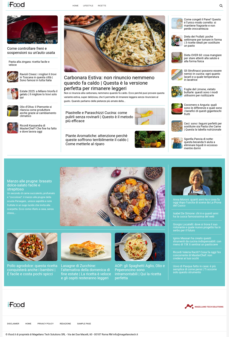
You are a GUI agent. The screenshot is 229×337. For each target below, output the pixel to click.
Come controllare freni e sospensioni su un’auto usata (31, 50)
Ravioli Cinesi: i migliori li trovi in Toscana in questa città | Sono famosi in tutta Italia (38, 77)
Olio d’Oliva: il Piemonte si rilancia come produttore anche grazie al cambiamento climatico (38, 111)
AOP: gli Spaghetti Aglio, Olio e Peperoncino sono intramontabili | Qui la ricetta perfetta (140, 272)
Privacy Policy (45, 323)
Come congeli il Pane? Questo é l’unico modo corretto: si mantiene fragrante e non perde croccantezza (202, 24)
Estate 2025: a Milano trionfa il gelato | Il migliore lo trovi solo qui (38, 94)
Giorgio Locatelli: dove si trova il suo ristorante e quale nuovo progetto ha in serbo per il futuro (197, 227)
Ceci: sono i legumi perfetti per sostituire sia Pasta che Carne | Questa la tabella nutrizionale (203, 126)
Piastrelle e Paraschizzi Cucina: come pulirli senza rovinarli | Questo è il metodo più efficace (99, 117)
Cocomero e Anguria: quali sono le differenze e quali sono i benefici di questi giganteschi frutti (203, 109)
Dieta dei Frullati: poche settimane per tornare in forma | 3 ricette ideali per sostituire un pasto (203, 41)
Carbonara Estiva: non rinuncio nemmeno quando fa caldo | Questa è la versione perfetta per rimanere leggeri (109, 83)
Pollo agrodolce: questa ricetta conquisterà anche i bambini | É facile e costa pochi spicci (32, 270)
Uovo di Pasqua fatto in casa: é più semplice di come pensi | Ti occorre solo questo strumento (195, 269)
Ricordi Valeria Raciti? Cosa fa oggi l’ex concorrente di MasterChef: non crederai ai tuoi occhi (197, 255)
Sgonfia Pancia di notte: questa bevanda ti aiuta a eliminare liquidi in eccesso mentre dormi (201, 143)
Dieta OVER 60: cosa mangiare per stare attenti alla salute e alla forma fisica (203, 58)
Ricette (102, 5)
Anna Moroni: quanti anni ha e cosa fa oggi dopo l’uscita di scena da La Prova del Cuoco (197, 202)
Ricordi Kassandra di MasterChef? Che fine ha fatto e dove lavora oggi (38, 128)
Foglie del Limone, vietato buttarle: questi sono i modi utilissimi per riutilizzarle (201, 92)
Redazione (65, 323)
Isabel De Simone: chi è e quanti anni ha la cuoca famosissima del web (195, 215)
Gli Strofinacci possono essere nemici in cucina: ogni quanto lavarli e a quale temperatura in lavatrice (203, 75)
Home (75, 5)
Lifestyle (88, 5)
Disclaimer (13, 323)
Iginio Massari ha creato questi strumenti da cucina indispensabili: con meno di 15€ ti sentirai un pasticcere (197, 241)
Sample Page (84, 323)
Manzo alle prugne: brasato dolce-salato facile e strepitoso (29, 185)
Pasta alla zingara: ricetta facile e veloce (29, 63)
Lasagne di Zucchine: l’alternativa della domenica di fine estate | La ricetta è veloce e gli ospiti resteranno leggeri (86, 272)
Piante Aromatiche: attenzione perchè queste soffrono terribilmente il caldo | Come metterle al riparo (97, 140)
